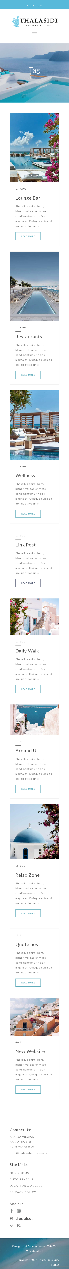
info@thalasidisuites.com (28, 1152)
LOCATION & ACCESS (26, 1185)
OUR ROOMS (19, 1172)
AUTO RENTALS (21, 1179)
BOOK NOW (34, 5)
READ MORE (28, 236)
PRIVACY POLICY (23, 1192)
